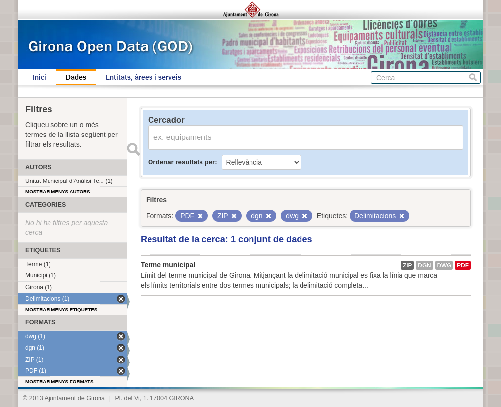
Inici (39, 77)
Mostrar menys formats (59, 381)
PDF (463, 265)
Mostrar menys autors (57, 191)
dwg (444, 265)
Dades (76, 77)
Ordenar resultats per (181, 162)
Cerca (473, 77)
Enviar (133, 149)
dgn (424, 265)
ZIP (407, 265)
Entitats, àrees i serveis (143, 77)
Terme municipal (168, 265)
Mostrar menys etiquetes (61, 309)
